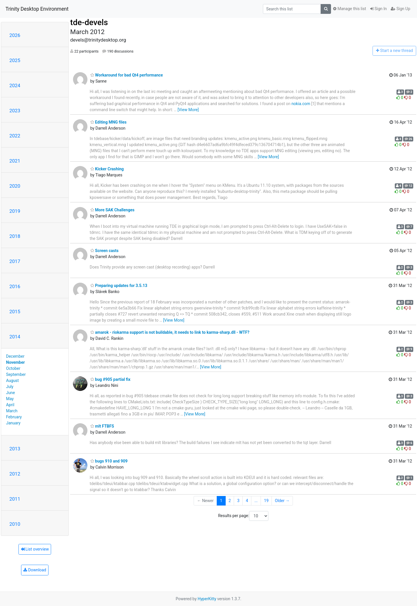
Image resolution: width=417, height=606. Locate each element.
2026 (15, 35)
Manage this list (349, 8)
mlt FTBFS (102, 426)
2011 (15, 499)
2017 (15, 261)
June (10, 392)
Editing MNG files (108, 122)
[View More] (188, 109)
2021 (15, 161)
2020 (15, 186)
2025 (15, 60)
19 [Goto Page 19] (266, 500)
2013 (15, 449)
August (12, 380)
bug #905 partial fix (110, 379)
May (10, 398)
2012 (15, 474)
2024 (15, 85)
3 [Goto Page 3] (238, 500)
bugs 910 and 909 (109, 461)
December (15, 356)
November (15, 362)
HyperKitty (207, 598)
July (9, 386)
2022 (15, 136)
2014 (15, 337)
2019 (15, 211)
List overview (35, 549)
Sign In (378, 8)
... (256, 500)
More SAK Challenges (112, 210)
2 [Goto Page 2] (230, 500)
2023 (15, 110)
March (12, 411)
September (16, 374)
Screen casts (104, 250)
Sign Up (400, 8)
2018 (15, 236)
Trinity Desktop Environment (36, 9)
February (14, 417)
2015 (15, 311)
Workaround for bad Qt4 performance (126, 75)
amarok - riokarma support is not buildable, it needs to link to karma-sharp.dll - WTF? (169, 332)
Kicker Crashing (107, 169)
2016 (15, 286)
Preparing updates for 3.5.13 (118, 285)
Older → (282, 500)
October (13, 368)
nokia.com (300, 103)
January (13, 423)
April (10, 404)
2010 (15, 524)
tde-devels (89, 22)
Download (34, 570)
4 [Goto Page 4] (247, 500)
